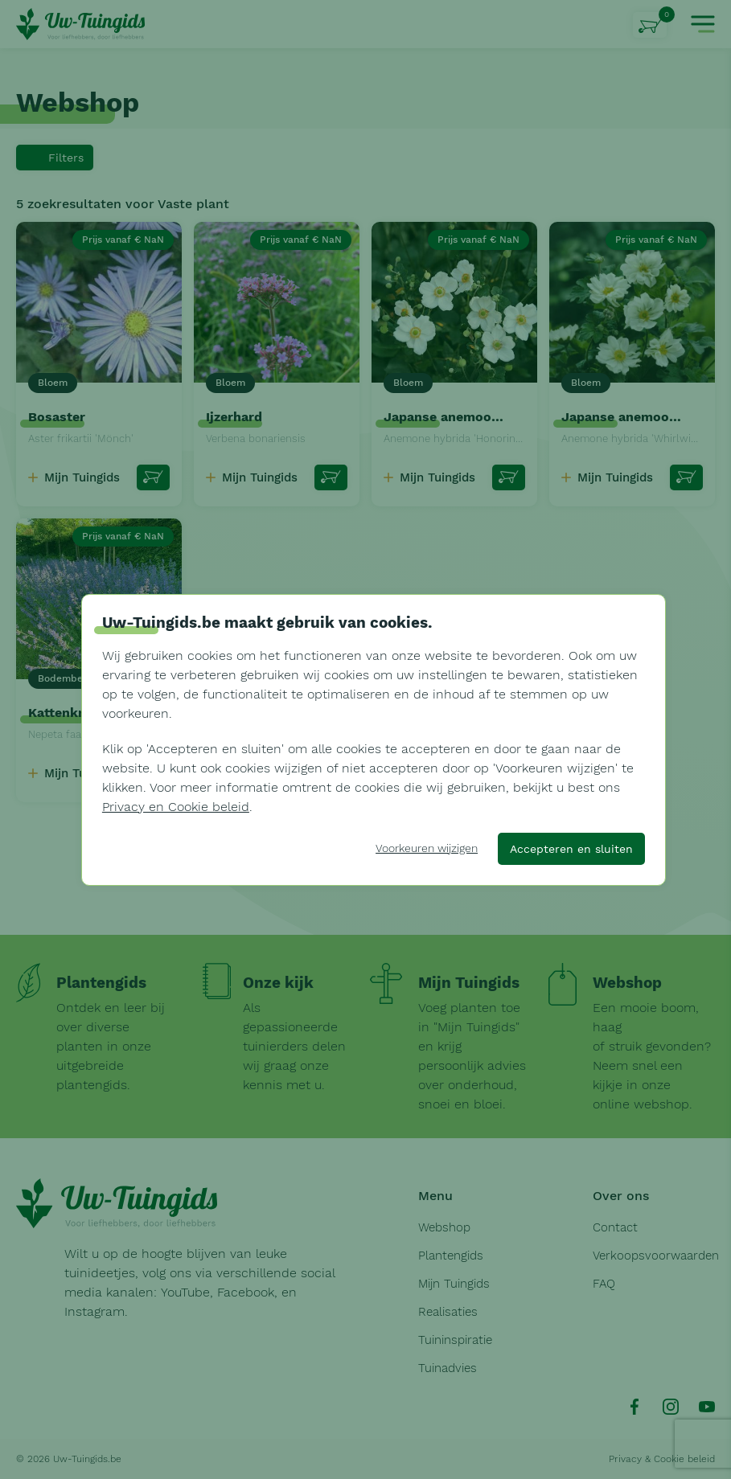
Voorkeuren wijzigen (427, 848)
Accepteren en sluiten (571, 848)
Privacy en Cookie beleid (175, 806)
